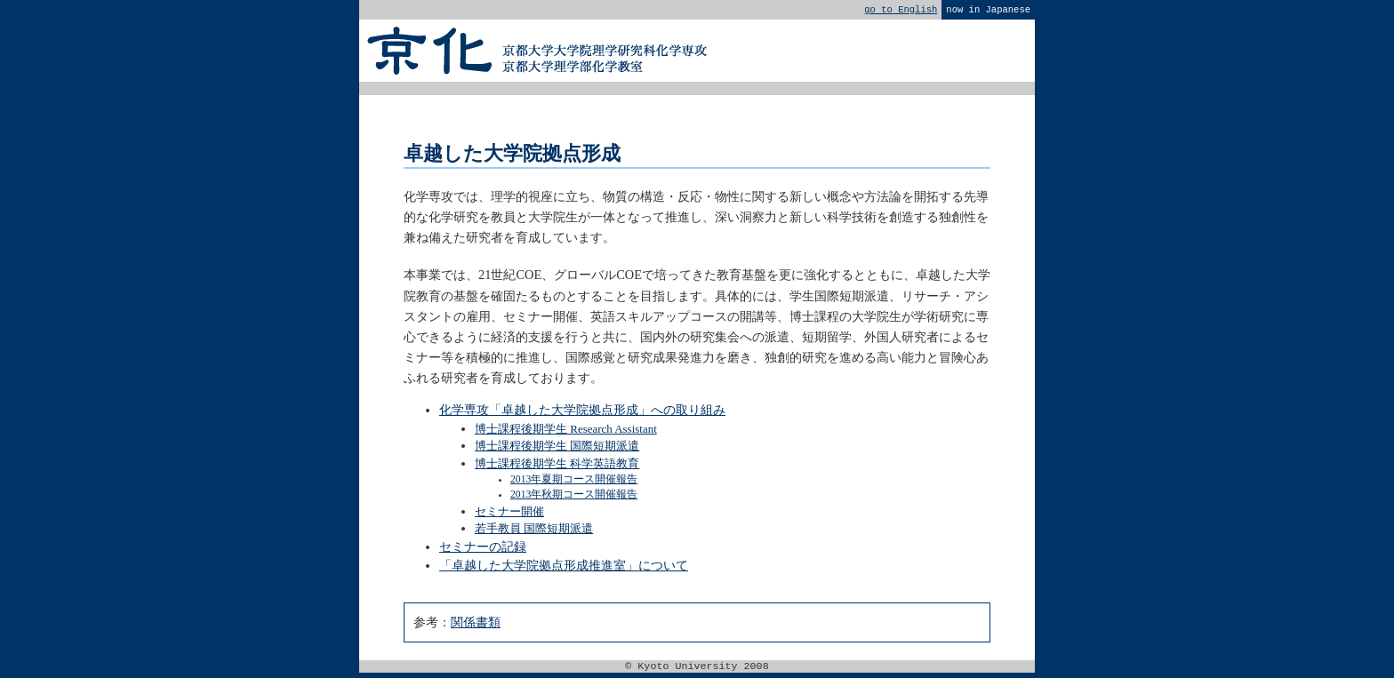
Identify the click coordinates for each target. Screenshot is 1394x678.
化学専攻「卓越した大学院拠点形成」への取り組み (582, 413)
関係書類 (476, 625)
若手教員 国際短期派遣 (534, 531)
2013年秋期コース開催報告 (573, 498)
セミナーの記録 (482, 550)
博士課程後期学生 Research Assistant (566, 432)
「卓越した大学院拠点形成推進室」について (563, 569)
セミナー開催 (509, 515)
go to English (900, 10)
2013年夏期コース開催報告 (573, 483)
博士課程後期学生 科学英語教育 (557, 467)
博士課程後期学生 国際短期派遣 (557, 449)
